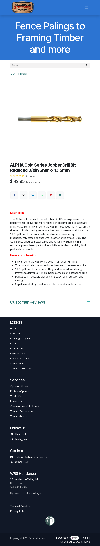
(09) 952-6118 (23, 462)
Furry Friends (18, 353)
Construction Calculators (24, 406)
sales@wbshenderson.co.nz (31, 457)
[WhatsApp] (41, 195)
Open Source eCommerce (75, 541)
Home (13, 328)
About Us (15, 333)
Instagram (21, 439)
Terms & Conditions (21, 506)
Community (17, 363)
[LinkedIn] (32, 195)
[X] (23, 195)
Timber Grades (19, 416)
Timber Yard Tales (21, 368)
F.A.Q (13, 343)
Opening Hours (19, 386)
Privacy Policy (18, 511)
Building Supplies (20, 338)
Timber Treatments (21, 411)
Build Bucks (17, 348)
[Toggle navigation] (87, 7)
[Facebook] (14, 195)
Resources (16, 401)
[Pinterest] (51, 195)
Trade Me (16, 396)
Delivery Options (20, 391)
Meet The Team (19, 358)
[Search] (86, 65)
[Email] (60, 195)
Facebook (21, 434)
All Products (18, 74)
